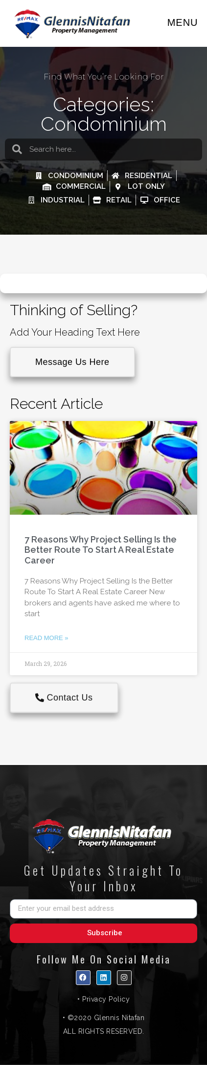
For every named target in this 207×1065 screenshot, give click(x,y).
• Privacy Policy (103, 999)
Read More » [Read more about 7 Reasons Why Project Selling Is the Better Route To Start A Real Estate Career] (46, 638)
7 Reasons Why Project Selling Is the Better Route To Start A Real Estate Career (100, 549)
